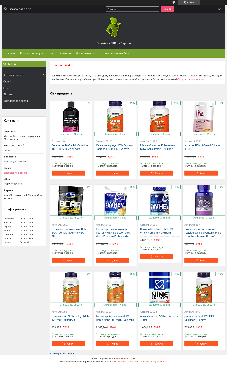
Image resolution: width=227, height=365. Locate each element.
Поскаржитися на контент (125, 361)
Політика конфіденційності (153, 361)
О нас (51, 53)
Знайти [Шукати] (167, 9)
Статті (7, 81)
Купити (70, 173)
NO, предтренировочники (191, 79)
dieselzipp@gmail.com (15, 172)
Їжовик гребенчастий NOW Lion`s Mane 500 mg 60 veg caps (115, 318)
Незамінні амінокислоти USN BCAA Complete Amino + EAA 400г (69, 233)
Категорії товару (30, 53)
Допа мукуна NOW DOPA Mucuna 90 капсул (199, 318)
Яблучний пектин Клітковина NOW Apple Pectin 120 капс (157, 147)
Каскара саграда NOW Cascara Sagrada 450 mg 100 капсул (114, 147)
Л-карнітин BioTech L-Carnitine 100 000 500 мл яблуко (70, 147)
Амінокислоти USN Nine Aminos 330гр (159, 318)
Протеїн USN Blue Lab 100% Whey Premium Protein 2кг (156, 231)
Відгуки (8, 94)
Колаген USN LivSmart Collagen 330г (202, 147)
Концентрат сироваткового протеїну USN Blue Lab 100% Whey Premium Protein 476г (113, 233)
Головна (9, 53)
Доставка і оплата (87, 53)
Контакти (65, 53)
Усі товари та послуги (61, 353)
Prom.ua (130, 358)
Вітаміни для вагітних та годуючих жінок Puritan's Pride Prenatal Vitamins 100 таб (202, 233)
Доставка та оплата (15, 100)
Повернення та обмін (116, 53)
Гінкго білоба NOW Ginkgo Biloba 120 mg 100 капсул (71, 318)
